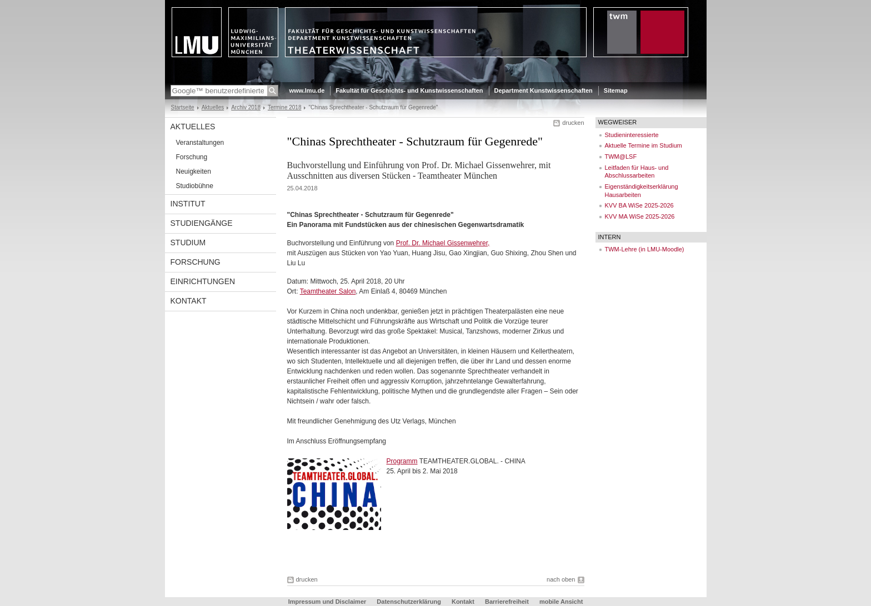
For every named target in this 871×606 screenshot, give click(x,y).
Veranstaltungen (200, 143)
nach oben (561, 579)
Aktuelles (213, 107)
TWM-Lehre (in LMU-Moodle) (644, 249)
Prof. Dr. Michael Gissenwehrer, (443, 243)
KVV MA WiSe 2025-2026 (640, 216)
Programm (402, 461)
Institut (188, 203)
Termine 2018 (285, 107)
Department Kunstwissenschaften (543, 90)
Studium (188, 242)
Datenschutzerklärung (409, 601)
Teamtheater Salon (328, 291)
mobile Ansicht (561, 601)
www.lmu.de (307, 90)
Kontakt (189, 300)
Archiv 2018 (246, 107)
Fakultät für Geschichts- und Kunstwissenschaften (409, 90)
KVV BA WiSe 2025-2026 (639, 205)
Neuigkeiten (193, 171)
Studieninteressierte (632, 135)
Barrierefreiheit (507, 601)
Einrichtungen (203, 281)
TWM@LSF (621, 156)
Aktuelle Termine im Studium (643, 145)
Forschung (192, 157)
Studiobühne (194, 186)
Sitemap (616, 90)
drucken (573, 122)
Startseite (182, 107)
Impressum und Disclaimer (327, 601)
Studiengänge (202, 223)
